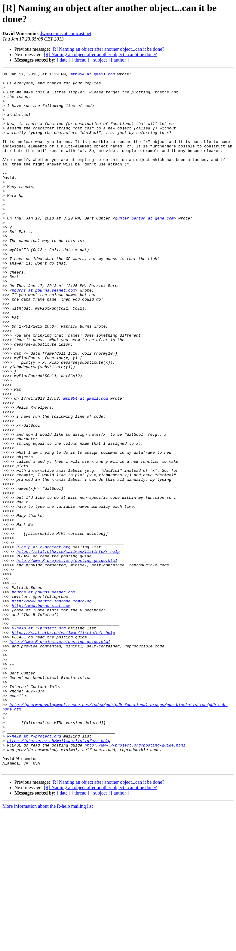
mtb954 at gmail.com (92, 74)
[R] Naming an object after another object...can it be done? (107, 49)
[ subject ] (100, 59)
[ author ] (120, 59)
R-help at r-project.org (43, 642)
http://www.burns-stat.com (41, 712)
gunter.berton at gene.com (144, 247)
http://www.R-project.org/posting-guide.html (67, 658)
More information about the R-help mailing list (47, 945)
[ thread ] (80, 59)
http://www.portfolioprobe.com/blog (51, 707)
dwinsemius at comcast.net (65, 33)
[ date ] (63, 59)
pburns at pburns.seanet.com (43, 334)
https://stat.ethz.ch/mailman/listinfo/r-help (68, 647)
